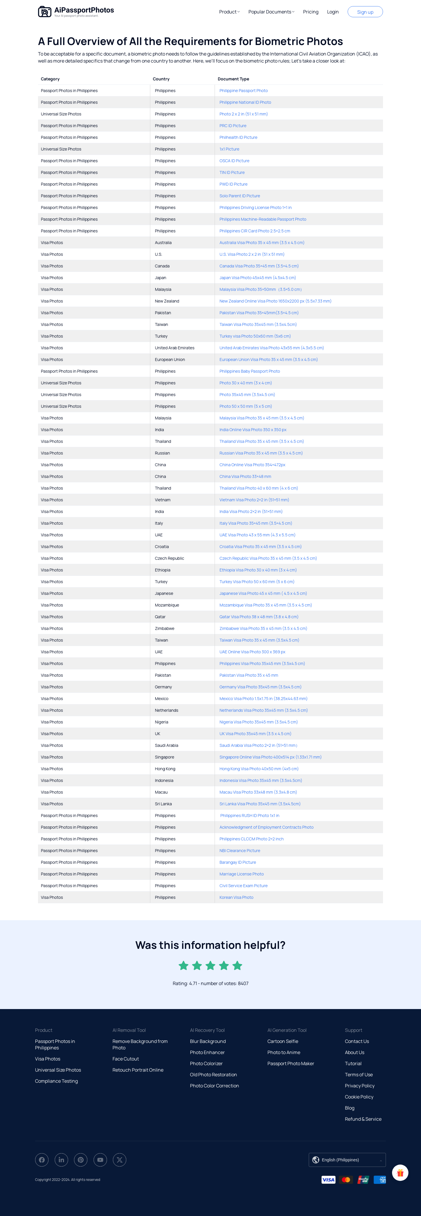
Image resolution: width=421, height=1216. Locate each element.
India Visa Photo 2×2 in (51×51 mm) (251, 511)
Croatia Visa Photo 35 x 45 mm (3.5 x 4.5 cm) (261, 546)
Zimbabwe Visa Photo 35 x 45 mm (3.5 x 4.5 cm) (264, 628)
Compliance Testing (56, 1081)
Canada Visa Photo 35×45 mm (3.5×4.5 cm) (259, 266)
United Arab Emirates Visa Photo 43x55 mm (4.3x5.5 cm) (272, 347)
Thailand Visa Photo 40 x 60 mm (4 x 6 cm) (259, 488)
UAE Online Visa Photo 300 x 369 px (252, 651)
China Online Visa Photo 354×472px (252, 464)
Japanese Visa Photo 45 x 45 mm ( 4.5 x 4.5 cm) (263, 593)
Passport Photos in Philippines (55, 1044)
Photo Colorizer (206, 1063)
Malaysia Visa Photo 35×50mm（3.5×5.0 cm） (262, 289)
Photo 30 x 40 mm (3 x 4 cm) (246, 383)
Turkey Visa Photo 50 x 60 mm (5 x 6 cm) (257, 581)
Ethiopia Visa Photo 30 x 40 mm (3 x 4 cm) (258, 570)
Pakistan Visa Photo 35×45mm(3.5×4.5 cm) (259, 312)
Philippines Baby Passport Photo (250, 371)
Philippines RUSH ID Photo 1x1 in (249, 815)
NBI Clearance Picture (240, 850)
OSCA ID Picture (234, 160)
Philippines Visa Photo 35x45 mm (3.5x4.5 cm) (262, 663)
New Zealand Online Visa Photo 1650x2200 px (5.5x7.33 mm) (276, 301)
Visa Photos (47, 1059)
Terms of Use (359, 1074)
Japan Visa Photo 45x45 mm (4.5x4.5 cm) (258, 277)
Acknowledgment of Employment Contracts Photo (266, 827)
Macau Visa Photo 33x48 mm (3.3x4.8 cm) (258, 792)
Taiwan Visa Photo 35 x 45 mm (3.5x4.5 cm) (259, 640)
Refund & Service (363, 1119)
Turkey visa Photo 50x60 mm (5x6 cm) (255, 336)
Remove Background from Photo (140, 1044)
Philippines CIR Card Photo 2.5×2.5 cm (255, 231)
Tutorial (353, 1063)
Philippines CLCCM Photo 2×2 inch (252, 839)
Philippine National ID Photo (245, 102)
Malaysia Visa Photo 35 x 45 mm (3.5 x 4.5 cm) (262, 418)
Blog (349, 1108)
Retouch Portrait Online (138, 1070)
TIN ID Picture (232, 172)
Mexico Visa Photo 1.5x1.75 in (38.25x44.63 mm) (264, 698)
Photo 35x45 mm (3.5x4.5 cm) (247, 394)
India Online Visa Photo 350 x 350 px (253, 429)
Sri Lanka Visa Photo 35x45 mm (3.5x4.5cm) (260, 803)
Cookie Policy (359, 1097)
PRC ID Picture (233, 125)
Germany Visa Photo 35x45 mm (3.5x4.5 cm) (261, 687)
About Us (354, 1052)
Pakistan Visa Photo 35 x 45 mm (249, 675)
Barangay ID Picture (238, 862)
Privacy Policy (360, 1085)
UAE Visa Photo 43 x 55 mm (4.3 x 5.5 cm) (258, 535)
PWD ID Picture (234, 184)
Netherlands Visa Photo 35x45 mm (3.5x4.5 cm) (264, 710)
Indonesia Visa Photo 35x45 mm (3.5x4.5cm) (261, 780)
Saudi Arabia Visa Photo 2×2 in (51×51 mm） (260, 745)
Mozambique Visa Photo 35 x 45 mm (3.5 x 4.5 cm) (266, 605)
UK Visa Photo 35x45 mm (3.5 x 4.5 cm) (255, 733)
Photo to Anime (284, 1052)
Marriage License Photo (242, 874)
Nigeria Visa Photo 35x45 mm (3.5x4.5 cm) (259, 722)
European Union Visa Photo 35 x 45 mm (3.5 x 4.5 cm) (269, 359)
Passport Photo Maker (291, 1063)
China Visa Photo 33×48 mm (245, 476)
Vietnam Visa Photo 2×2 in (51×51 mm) (254, 499)
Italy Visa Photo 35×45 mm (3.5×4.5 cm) (256, 523)
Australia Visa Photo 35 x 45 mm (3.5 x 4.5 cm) (262, 242)
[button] (229, 11)
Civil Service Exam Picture (244, 885)
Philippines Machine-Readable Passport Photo (263, 219)
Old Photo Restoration (213, 1074)
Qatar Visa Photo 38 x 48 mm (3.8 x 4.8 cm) (259, 616)
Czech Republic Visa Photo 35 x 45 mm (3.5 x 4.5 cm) (268, 558)
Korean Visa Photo (236, 897)
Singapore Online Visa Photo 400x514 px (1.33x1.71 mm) (271, 757)
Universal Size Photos (58, 1070)
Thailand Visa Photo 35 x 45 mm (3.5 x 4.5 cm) (262, 441)
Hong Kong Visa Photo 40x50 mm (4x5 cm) (259, 768)
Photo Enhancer (207, 1052)
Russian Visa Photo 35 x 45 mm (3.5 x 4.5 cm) (261, 453)
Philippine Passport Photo (244, 90)
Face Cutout (126, 1059)
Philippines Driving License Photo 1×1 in (256, 207)
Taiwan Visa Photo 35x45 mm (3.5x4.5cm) (258, 324)
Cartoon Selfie (283, 1041)
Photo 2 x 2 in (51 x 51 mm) (244, 114)
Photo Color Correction (214, 1085)
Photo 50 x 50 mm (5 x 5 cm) (246, 406)
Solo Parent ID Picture (240, 195)
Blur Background (208, 1041)
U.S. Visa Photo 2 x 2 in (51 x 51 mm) (252, 254)
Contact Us (357, 1041)
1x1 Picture (229, 149)
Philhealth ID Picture (238, 137)
